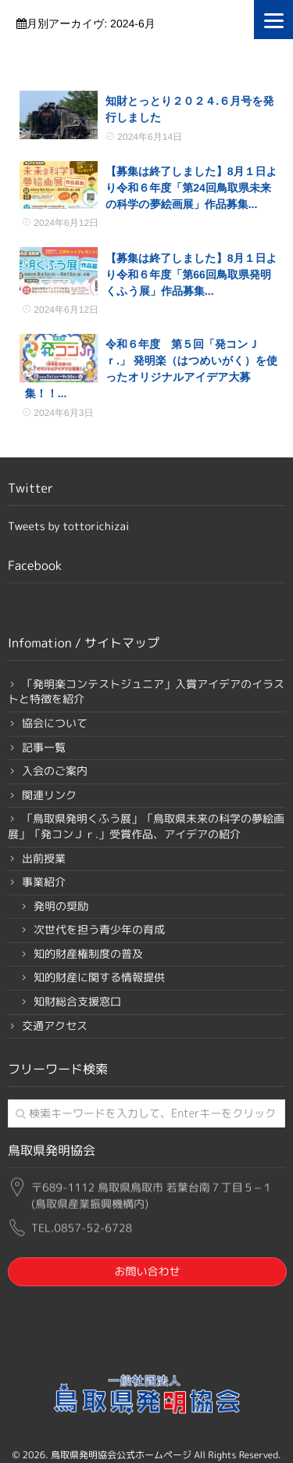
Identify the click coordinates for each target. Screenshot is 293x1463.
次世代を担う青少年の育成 (99, 930)
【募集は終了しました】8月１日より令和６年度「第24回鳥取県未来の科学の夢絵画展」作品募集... (191, 187)
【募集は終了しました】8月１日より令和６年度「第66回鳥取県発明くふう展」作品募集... (191, 274)
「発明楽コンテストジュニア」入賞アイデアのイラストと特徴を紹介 (146, 692)
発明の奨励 (61, 906)
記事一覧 (44, 747)
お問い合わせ (147, 1271)
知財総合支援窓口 (77, 1002)
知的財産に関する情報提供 (99, 977)
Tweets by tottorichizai (68, 526)
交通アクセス (55, 1026)
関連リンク (49, 795)
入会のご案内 (55, 771)
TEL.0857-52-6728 (81, 1225)
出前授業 (44, 859)
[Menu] (273, 19)
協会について (55, 723)
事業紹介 (44, 882)
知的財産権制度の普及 (88, 954)
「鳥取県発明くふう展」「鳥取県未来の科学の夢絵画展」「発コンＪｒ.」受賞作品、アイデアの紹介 (146, 827)
